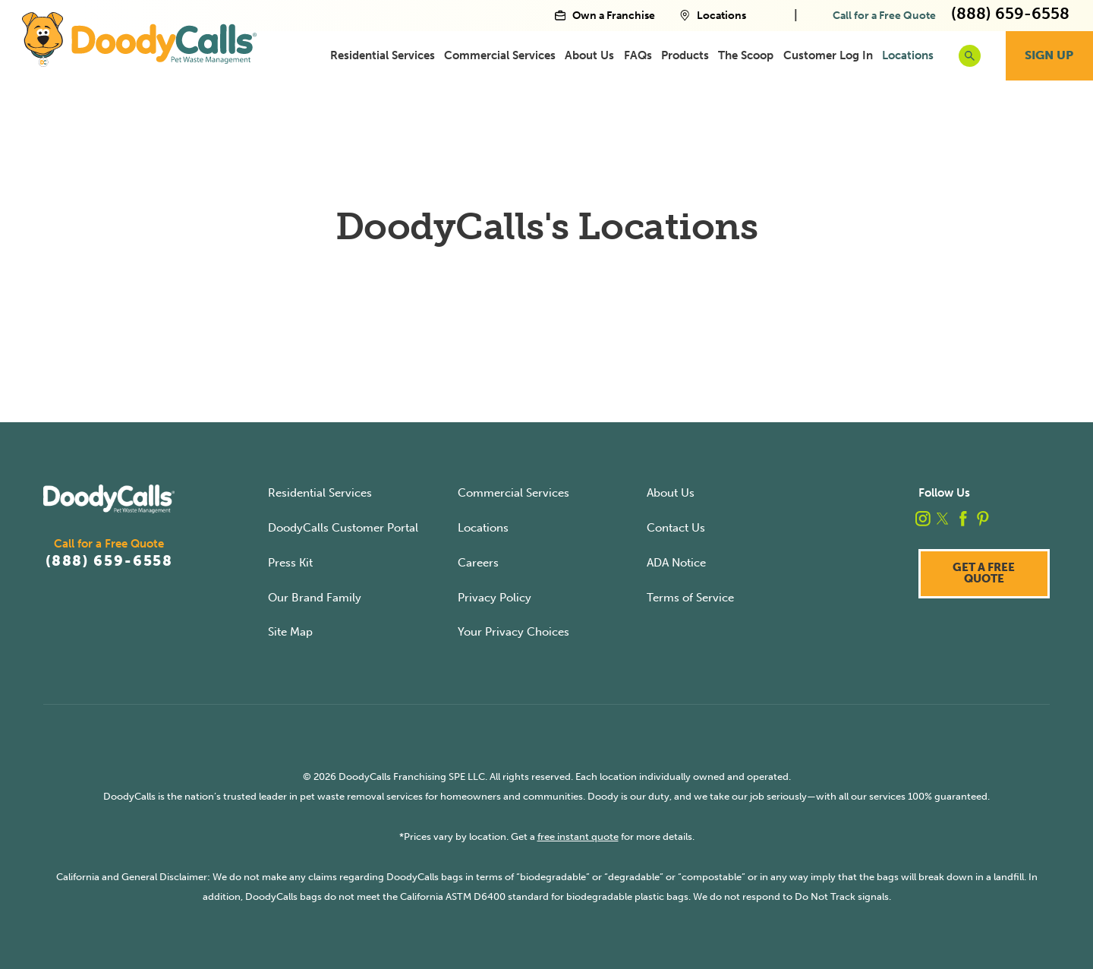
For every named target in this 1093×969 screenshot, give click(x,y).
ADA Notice (676, 563)
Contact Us (676, 528)
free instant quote (578, 836)
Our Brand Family (314, 597)
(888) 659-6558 (109, 561)
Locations (712, 15)
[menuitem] (382, 55)
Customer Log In (828, 55)
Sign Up (1049, 55)
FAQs (638, 55)
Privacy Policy (494, 597)
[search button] (970, 56)
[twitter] (942, 518)
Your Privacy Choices (513, 632)
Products (685, 55)
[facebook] (963, 518)
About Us (589, 55)
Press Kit (290, 563)
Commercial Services (500, 55)
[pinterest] (983, 518)
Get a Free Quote (984, 573)
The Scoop (745, 55)
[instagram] (923, 518)
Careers (478, 563)
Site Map (290, 632)
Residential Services (382, 55)
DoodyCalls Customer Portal (343, 528)
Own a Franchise (605, 15)
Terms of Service (690, 597)
